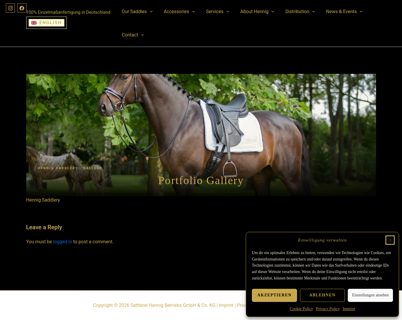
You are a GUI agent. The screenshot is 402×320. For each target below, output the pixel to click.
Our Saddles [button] (136, 11)
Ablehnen (322, 295)
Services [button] (213, 11)
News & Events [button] (335, 11)
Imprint (349, 309)
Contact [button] (132, 35)
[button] (390, 240)
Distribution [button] (292, 11)
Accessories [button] (176, 11)
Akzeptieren (274, 295)
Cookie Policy (301, 309)
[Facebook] (22, 8)
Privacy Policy (328, 309)
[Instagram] (10, 8)
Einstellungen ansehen (370, 295)
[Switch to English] (46, 23)
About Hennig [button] (251, 11)
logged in (62, 241)
